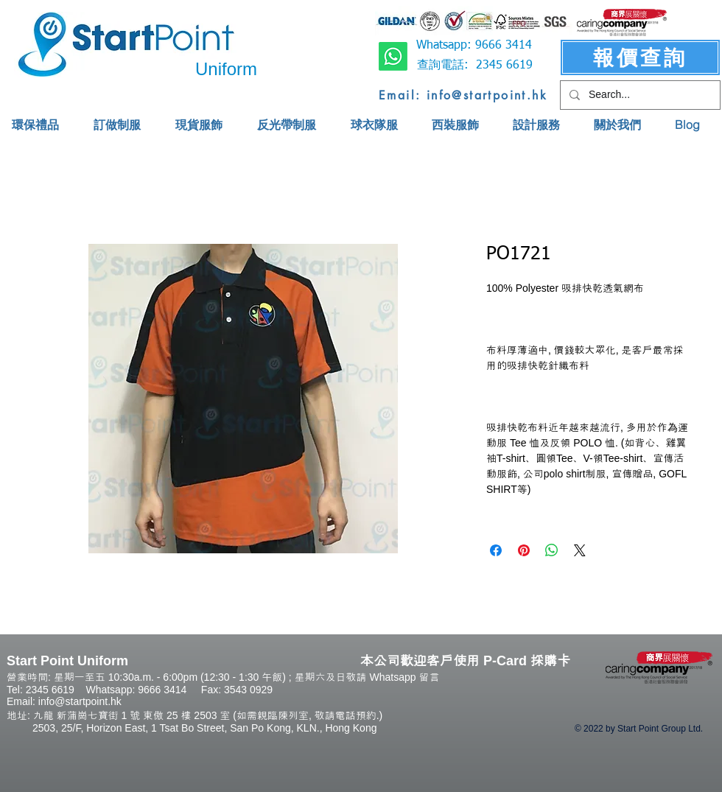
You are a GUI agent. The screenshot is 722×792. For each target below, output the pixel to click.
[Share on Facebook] (496, 550)
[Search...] (639, 95)
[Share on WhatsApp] (552, 550)
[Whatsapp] (393, 56)
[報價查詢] (640, 57)
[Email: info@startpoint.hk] (463, 95)
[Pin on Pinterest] (524, 550)
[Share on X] (580, 550)
